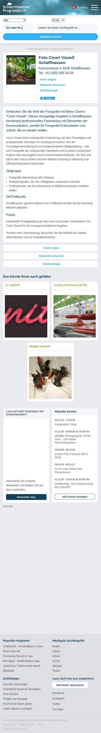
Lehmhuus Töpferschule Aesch (21, 665)
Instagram (58, 698)
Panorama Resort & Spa (18, 656)
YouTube (57, 709)
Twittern (49, 98)
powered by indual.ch (15, 728)
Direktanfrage (49, 90)
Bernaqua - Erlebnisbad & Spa (21, 661)
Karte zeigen (48, 79)
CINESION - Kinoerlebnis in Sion (23, 646)
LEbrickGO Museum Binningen (21, 689)
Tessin (56, 670)
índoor (56, 651)
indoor (56, 656)
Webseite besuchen (52, 84)
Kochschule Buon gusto (17, 703)
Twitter (56, 703)
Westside (8, 670)
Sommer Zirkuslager (15, 684)
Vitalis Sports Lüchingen (17, 708)
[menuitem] (9, 724)
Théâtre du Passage (15, 698)
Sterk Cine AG (11, 651)
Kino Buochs (10, 694)
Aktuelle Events (66, 411)
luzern (56, 661)
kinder (56, 646)
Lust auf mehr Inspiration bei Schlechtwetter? (25, 413)
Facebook (58, 693)
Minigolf (57, 665)
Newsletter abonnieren (70, 685)
